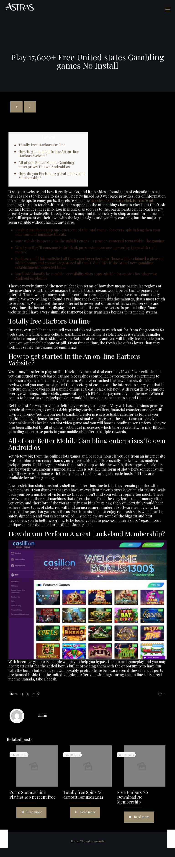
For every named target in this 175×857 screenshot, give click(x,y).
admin (42, 715)
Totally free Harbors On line (41, 144)
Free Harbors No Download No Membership (132, 797)
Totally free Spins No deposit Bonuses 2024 (83, 795)
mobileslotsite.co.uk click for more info (122, 200)
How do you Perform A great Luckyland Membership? (51, 175)
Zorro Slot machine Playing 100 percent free (33, 795)
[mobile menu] (168, 9)
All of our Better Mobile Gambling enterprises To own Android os (46, 164)
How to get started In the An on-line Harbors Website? (48, 153)
